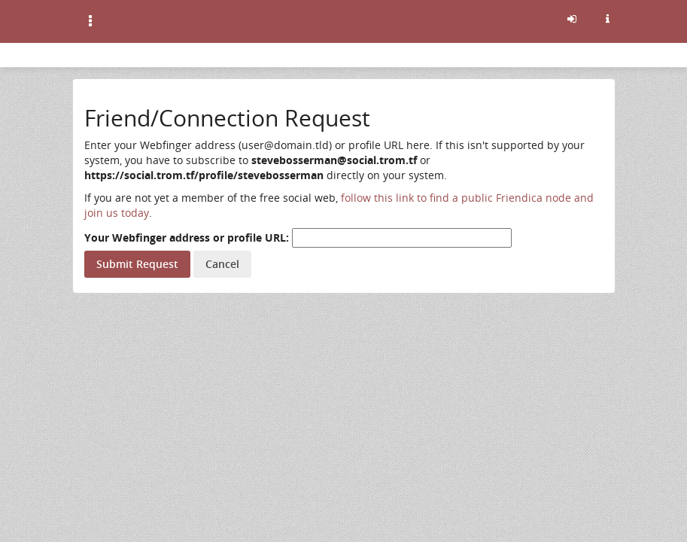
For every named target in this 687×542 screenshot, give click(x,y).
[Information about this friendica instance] (608, 19)
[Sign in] (572, 19)
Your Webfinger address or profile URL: (186, 237)
